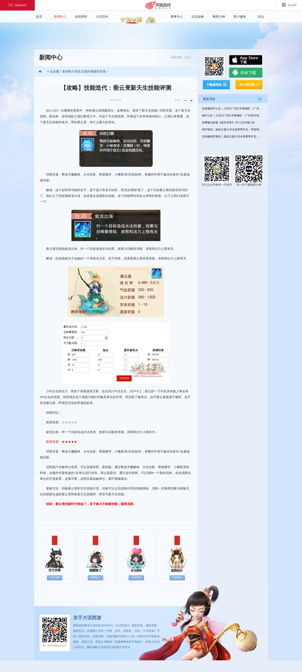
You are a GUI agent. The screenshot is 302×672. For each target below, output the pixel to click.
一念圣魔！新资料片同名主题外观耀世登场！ (78, 71)
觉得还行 (177, 577)
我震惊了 (95, 577)
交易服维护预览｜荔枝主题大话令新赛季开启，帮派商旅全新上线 (233, 136)
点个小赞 (54, 577)
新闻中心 (60, 16)
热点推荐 (289, 5)
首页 (39, 16)
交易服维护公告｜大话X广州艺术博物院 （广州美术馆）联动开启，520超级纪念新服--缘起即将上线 (233, 108)
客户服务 (240, 16)
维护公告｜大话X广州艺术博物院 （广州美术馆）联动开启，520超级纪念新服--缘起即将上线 (233, 115)
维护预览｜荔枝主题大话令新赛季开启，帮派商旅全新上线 (233, 129)
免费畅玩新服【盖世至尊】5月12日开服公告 (228, 122)
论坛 (261, 16)
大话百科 (102, 16)
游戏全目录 (17, 5)
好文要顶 (136, 577)
